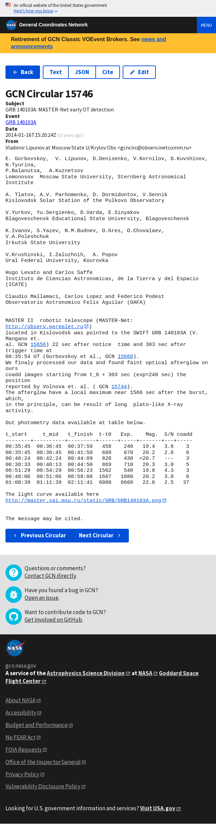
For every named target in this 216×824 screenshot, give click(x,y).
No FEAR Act (20, 737)
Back (22, 72)
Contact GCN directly (50, 576)
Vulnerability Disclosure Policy (42, 786)
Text (56, 72)
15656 (38, 345)
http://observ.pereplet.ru (44, 326)
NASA (145, 673)
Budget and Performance (36, 725)
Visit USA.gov (157, 808)
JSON (82, 72)
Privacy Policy (22, 774)
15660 (125, 357)
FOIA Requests (23, 750)
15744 (119, 386)
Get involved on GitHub (53, 619)
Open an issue (41, 597)
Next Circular (100, 535)
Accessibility (20, 713)
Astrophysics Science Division (86, 673)
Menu (206, 25)
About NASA (20, 700)
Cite (107, 72)
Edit (139, 72)
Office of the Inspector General (43, 762)
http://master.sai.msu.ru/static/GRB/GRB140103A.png (83, 500)
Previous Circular (39, 535)
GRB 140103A (20, 122)
